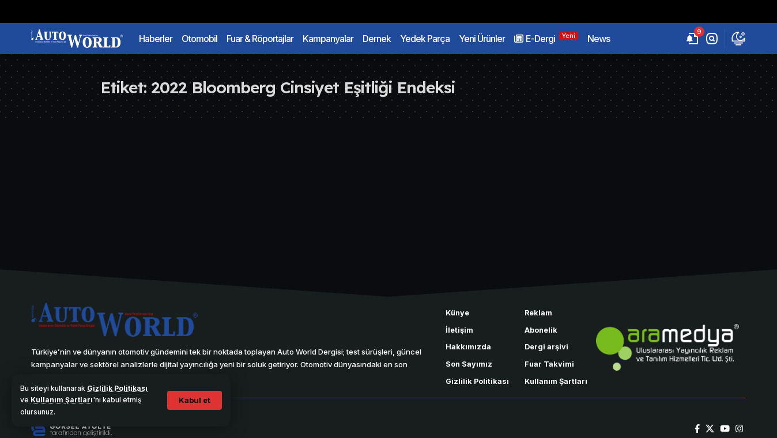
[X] (710, 428)
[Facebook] (697, 428)
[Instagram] (739, 428)
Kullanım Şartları (62, 399)
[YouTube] (725, 428)
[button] (194, 400)
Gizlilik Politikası (117, 388)
